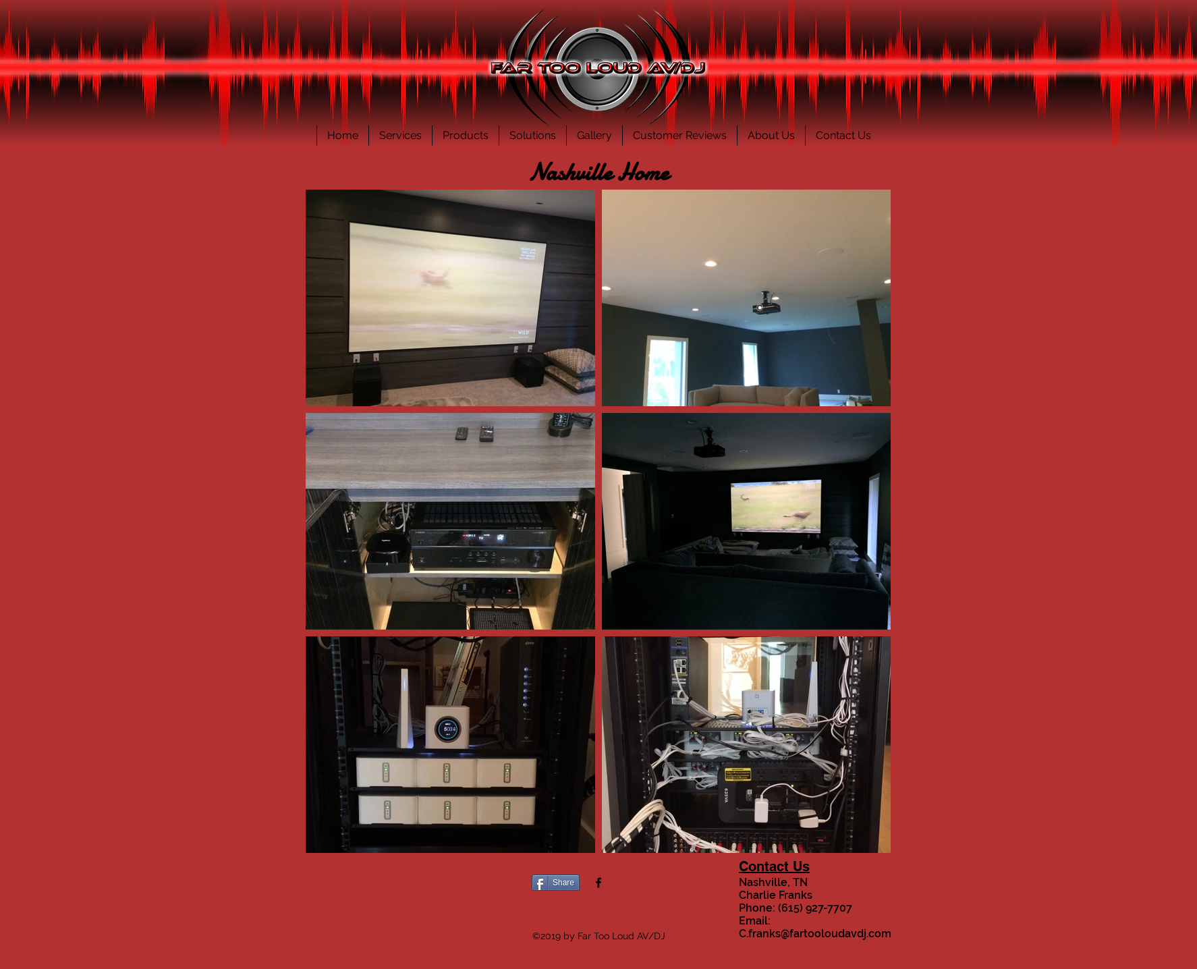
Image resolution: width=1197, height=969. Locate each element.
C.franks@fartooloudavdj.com (815, 933)
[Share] (556, 883)
